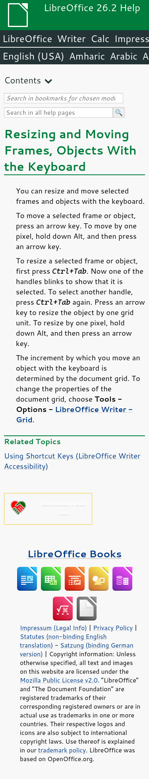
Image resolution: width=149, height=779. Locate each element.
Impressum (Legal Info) (53, 627)
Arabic (123, 56)
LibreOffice (27, 38)
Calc (100, 38)
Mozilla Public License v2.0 (59, 680)
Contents (22, 80)
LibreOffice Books (74, 554)
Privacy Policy (113, 627)
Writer (71, 38)
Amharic (87, 56)
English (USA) (33, 56)
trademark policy (62, 750)
